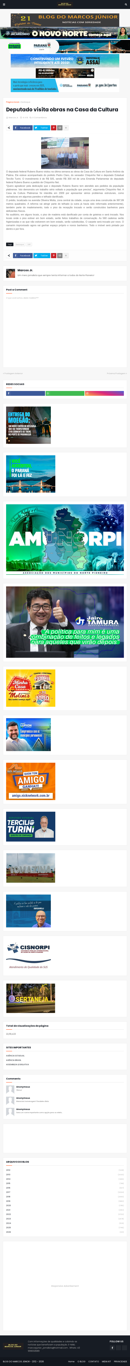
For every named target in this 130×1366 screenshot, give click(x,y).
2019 (65, 1201)
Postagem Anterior (13, 373)
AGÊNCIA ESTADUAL (15, 1055)
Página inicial (12, 102)
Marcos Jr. (25, 270)
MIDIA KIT (106, 1361)
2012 (65, 1170)
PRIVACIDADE (120, 1361)
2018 (65, 1196)
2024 (65, 1223)
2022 (65, 1214)
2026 (65, 1232)
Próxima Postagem (116, 373)
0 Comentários (39, 117)
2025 (65, 1227)
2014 (65, 1179)
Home (71, 1361)
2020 (65, 1205)
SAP (29, 244)
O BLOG (81, 1361)
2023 (65, 1218)
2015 (65, 1183)
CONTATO (93, 1361)
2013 (65, 1174)
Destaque (25, 102)
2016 (65, 1188)
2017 (65, 1192)
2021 (65, 1210)
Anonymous (23, 1086)
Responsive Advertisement (65, 1285)
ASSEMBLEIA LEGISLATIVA (17, 1064)
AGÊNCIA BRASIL (13, 1060)
